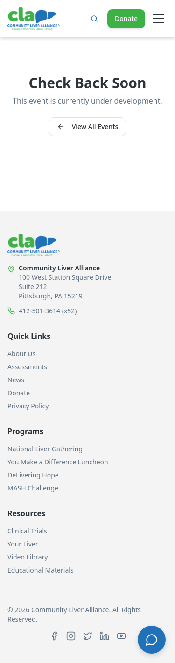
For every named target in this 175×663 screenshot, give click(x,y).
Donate (126, 18)
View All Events (88, 126)
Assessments (27, 366)
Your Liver (22, 543)
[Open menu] (158, 18)
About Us (21, 353)
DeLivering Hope (33, 474)
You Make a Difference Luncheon (57, 461)
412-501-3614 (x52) (48, 310)
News (15, 379)
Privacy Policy (28, 405)
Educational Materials (40, 570)
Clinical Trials (27, 530)
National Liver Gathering (45, 448)
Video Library (27, 556)
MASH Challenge (32, 487)
